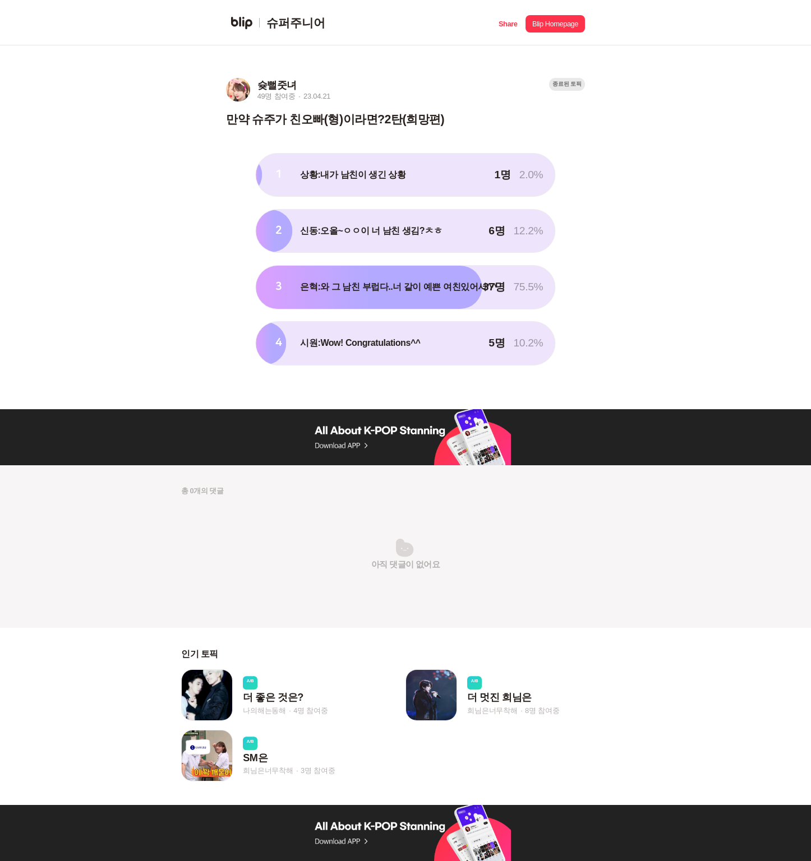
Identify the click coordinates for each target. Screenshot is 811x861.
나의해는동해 (264, 710)
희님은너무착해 (492, 710)
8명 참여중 (542, 710)
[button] (508, 23)
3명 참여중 (318, 771)
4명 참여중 (310, 710)
